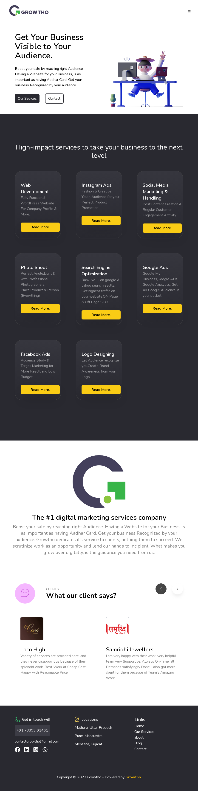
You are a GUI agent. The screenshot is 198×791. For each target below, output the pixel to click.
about (139, 737)
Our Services (144, 731)
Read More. (40, 227)
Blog (138, 743)
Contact (54, 98)
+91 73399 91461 (32, 730)
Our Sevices (27, 98)
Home (139, 726)
